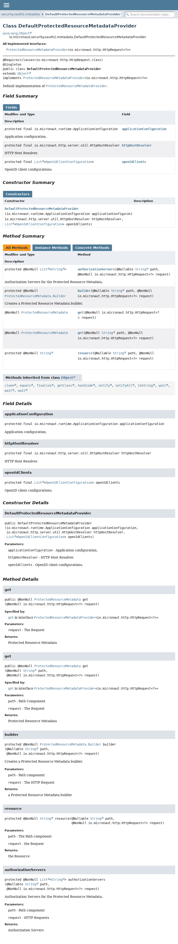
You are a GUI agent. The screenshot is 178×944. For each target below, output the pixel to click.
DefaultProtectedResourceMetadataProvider (83, 14)
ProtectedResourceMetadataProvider (36, 50)
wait (162, 385)
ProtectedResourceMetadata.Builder (35, 296)
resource (85, 353)
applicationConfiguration (144, 129)
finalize (44, 385)
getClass (64, 385)
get (80, 312)
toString (145, 385)
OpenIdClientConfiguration (69, 162)
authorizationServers (96, 269)
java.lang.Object (16, 33)
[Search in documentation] (150, 14)
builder (84, 291)
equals (25, 385)
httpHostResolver (137, 145)
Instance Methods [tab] (51, 248)
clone (9, 385)
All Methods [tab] (17, 248)
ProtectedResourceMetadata (44, 312)
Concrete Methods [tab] (92, 248)
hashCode (85, 385)
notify (104, 385)
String (56, 269)
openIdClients (134, 162)
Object (23, 73)
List (38, 162)
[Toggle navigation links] (6, 5)
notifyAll (123, 385)
